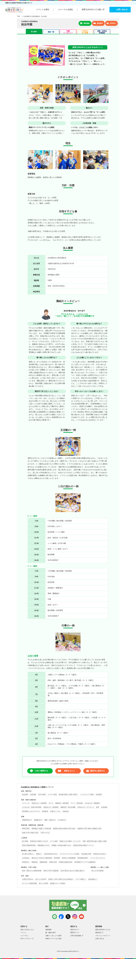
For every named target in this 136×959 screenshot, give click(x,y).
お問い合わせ (122, 9)
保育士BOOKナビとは (102, 929)
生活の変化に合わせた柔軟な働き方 (72, 871)
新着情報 (48, 929)
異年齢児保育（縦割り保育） (68, 794)
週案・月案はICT (50, 820)
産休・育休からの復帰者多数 (31, 871)
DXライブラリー (26, 938)
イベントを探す (43, 9)
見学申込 (111, 23)
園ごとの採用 (43, 883)
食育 (97, 807)
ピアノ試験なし (81, 879)
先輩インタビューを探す (53, 935)
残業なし (39, 854)
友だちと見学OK (40, 879)
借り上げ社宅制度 (97, 871)
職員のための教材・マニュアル (70, 841)
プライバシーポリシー (102, 935)
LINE (54, 916)
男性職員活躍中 (83, 858)
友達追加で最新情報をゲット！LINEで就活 (68, 905)
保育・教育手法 (26, 791)
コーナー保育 (52, 794)
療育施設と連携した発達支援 (41, 828)
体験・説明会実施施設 (102, 32)
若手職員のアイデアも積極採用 (84, 862)
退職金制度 (43, 862)
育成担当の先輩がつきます (39, 841)
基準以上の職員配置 (68, 858)
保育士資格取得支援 (28, 845)
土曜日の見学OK (27, 879)
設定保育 (25, 794)
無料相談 (84, 23)
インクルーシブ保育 (87, 794)
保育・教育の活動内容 (28, 800)
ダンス (51, 803)
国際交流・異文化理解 (68, 807)
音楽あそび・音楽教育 (39, 803)
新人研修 (25, 841)
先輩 (68, 32)
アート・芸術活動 (77, 803)
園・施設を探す (50, 932)
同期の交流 (53, 862)
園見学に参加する (95, 771)
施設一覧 (51, 32)
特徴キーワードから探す (53, 938)
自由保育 (33, 794)
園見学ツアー (74, 932)
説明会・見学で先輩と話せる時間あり (61, 879)
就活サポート (74, 929)
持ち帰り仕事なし (28, 854)
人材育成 (24, 838)
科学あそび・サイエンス (86, 807)
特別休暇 (57, 858)
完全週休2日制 (86, 854)
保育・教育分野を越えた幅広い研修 (94, 841)
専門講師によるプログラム (31, 811)
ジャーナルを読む (65, 9)
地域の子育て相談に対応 (30, 832)
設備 (22, 816)
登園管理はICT (27, 820)
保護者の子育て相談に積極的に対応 (89, 828)
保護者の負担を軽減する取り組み (64, 828)
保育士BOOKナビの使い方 (93, 9)
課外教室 (45, 811)
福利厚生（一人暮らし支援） (100, 867)
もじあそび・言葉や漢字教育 (31, 807)
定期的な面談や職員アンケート (83, 845)
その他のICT (62, 820)
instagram (74, 916)
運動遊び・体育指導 (62, 803)
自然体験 (104, 807)
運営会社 (98, 932)
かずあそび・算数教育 (92, 803)
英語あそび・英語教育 (51, 807)
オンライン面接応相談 (29, 883)
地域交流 (66, 811)
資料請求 (98, 23)
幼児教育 (99, 794)
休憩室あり (26, 862)
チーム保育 (54, 841)
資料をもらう (66, 771)
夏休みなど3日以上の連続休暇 (42, 858)
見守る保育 (42, 794)
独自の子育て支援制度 (51, 871)
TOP (18, 16)
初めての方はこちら (27, 929)
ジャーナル (24, 935)
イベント (23, 932)
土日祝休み (26, 858)
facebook (61, 916)
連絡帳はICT (38, 820)
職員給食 (35, 862)
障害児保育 (26, 828)
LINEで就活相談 (75, 935)
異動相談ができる (44, 845)
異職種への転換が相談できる (61, 845)
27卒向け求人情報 (85, 32)
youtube (81, 916)
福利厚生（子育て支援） (29, 867)
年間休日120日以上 (99, 854)
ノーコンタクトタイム (97, 858)
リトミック (26, 803)
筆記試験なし (92, 879)
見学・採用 (24, 876)
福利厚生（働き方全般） (29, 850)
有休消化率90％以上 (51, 854)
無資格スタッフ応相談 (57, 883)
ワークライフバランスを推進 (69, 854)
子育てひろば (45, 832)
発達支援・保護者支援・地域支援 (32, 825)
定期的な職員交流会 (65, 862)
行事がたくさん (55, 811)
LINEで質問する (39, 771)
